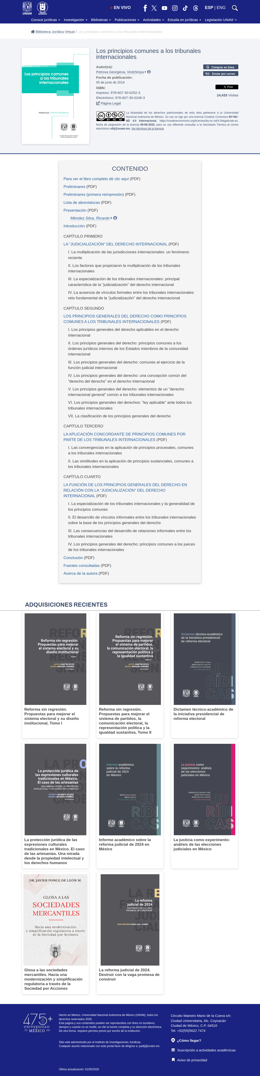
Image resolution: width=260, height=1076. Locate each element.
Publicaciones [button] (127, 20)
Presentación (74, 210)
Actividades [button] (153, 20)
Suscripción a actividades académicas (203, 1050)
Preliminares (74, 187)
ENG (221, 7)
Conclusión (73, 558)
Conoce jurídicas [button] (45, 20)
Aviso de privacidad (189, 1060)
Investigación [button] (75, 20)
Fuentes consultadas (82, 565)
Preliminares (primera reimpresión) (93, 194)
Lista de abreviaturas (81, 202)
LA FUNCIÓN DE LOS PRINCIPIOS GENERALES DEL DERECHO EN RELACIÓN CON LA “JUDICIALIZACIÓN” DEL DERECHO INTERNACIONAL (125, 490)
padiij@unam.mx (149, 1046)
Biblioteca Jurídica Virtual (53, 32)
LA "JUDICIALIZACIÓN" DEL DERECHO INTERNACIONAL (115, 244)
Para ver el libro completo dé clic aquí (96, 179)
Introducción (74, 226)
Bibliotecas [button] (101, 20)
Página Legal (108, 103)
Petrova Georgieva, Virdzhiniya (120, 72)
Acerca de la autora (80, 573)
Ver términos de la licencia (147, 128)
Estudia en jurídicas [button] (184, 20)
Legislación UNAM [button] (221, 20)
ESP (209, 7)
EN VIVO (120, 7)
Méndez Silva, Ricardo (90, 218)
